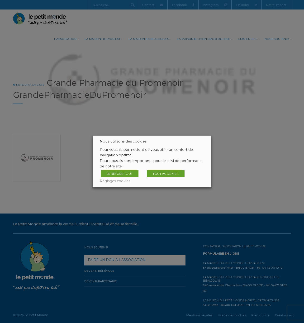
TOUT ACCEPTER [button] (166, 174)
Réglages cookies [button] (115, 181)
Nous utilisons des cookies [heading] (123, 141)
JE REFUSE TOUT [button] (120, 174)
